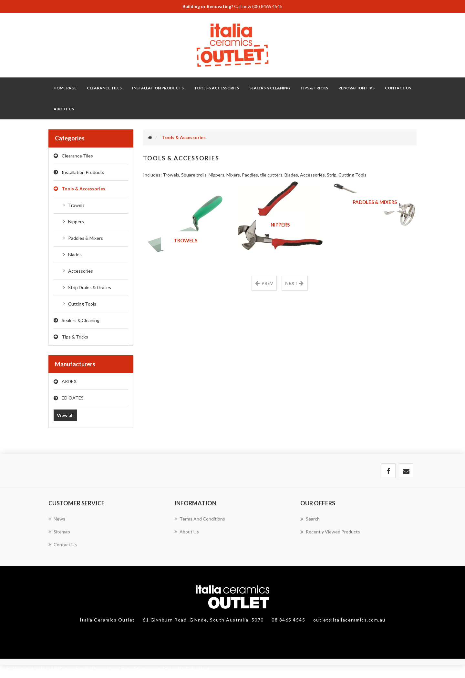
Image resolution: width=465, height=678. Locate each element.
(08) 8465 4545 (267, 6)
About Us (64, 108)
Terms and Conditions (199, 518)
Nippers (76, 221)
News (56, 518)
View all (65, 415)
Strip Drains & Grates (89, 287)
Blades (75, 254)
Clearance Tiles (104, 88)
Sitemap (59, 531)
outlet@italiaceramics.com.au (349, 619)
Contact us (62, 544)
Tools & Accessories (83, 188)
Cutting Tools (82, 304)
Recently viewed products (330, 532)
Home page (65, 88)
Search (310, 519)
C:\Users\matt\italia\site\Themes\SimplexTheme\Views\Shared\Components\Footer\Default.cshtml (108, 668)
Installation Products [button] (158, 88)
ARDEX (69, 381)
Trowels (76, 205)
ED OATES (73, 397)
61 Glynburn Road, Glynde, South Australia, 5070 (204, 619)
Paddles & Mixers (85, 238)
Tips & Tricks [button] (314, 88)
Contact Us (398, 88)
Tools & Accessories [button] (216, 88)
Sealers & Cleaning (80, 320)
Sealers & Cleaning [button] (269, 88)
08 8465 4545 (289, 619)
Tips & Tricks (75, 336)
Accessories (80, 271)
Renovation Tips (356, 88)
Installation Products (83, 172)
